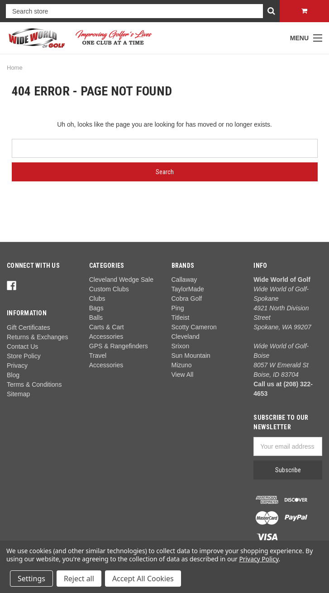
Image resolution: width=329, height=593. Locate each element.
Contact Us (22, 346)
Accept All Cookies (143, 579)
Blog (13, 375)
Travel (97, 355)
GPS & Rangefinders (118, 346)
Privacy (17, 365)
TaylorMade (188, 289)
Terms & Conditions (34, 384)
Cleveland (186, 336)
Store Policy (24, 356)
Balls (96, 317)
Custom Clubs (109, 289)
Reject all (79, 579)
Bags (96, 308)
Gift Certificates (28, 327)
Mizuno (182, 365)
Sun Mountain (191, 355)
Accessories (106, 365)
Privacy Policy (258, 559)
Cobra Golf (187, 298)
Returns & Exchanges (37, 337)
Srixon (181, 346)
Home (15, 67)
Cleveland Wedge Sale (121, 279)
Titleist (181, 317)
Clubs (97, 298)
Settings (31, 579)
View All (183, 374)
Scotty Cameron (194, 327)
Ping (178, 308)
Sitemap (18, 394)
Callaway (184, 279)
